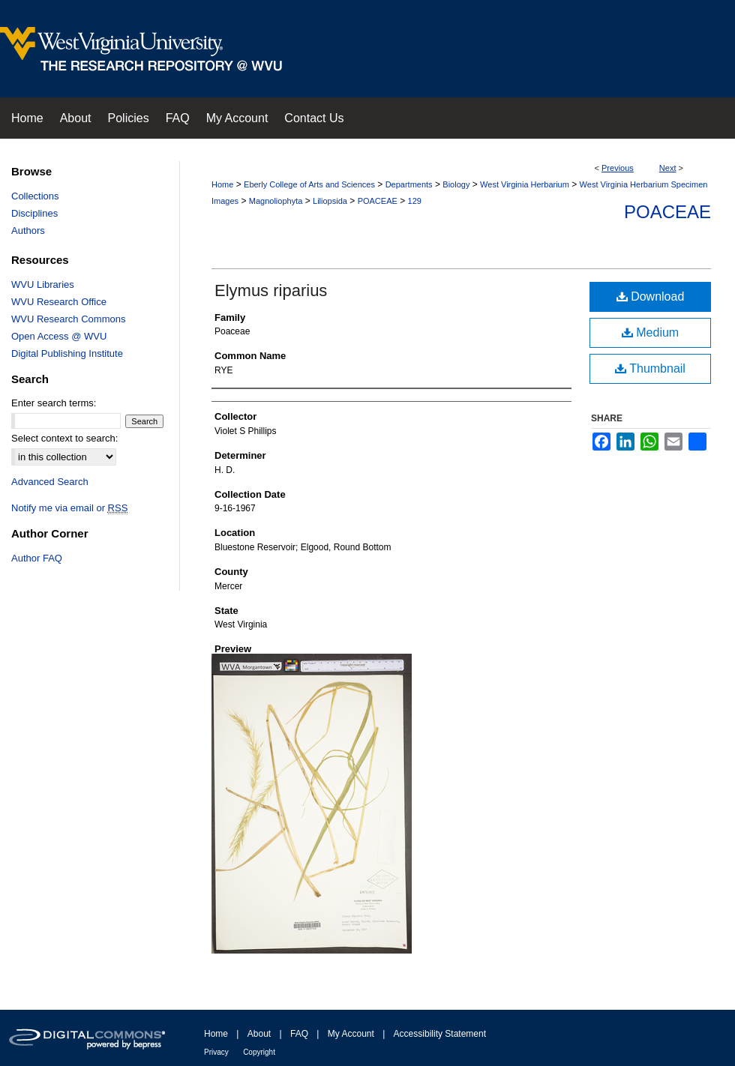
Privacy (216, 1052)
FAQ (299, 1034)
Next (667, 167)
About (259, 1034)
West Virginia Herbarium (524, 184)
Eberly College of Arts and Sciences (309, 184)
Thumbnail (650, 368)
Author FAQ (36, 558)
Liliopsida (330, 200)
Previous (618, 167)
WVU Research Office (58, 301)
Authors (28, 230)
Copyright (259, 1052)
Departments (409, 184)
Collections (35, 196)
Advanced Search (49, 481)
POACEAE (378, 200)
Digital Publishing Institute (67, 353)
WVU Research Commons (68, 319)
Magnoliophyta (276, 200)
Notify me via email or (69, 508)
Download (650, 296)
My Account (351, 1034)
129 (415, 200)
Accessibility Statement (440, 1034)
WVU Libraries (42, 284)
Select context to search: (64, 438)
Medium (650, 332)
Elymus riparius (270, 290)
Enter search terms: (53, 403)
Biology (456, 184)
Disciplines (34, 213)
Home (222, 184)
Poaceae (667, 212)
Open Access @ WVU (58, 336)
